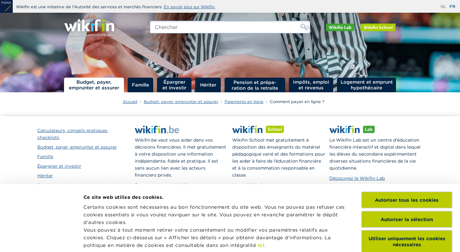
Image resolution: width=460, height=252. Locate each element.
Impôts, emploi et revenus (311, 85)
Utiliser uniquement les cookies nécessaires (407, 186)
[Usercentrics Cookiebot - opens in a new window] (41, 239)
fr (452, 6)
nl (443, 6)
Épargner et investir (174, 85)
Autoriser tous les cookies (407, 145)
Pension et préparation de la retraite (255, 85)
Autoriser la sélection (407, 164)
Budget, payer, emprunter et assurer (94, 85)
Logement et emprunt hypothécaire (367, 85)
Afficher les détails (106, 239)
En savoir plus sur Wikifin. (189, 7)
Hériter (208, 85)
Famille (140, 85)
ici (261, 190)
